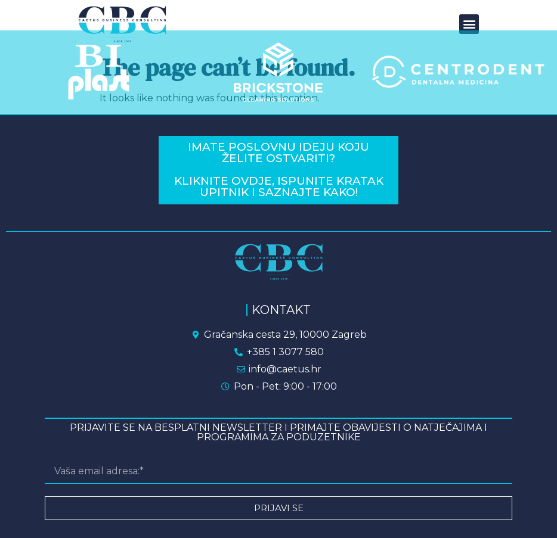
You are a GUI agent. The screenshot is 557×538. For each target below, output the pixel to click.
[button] (469, 24)
